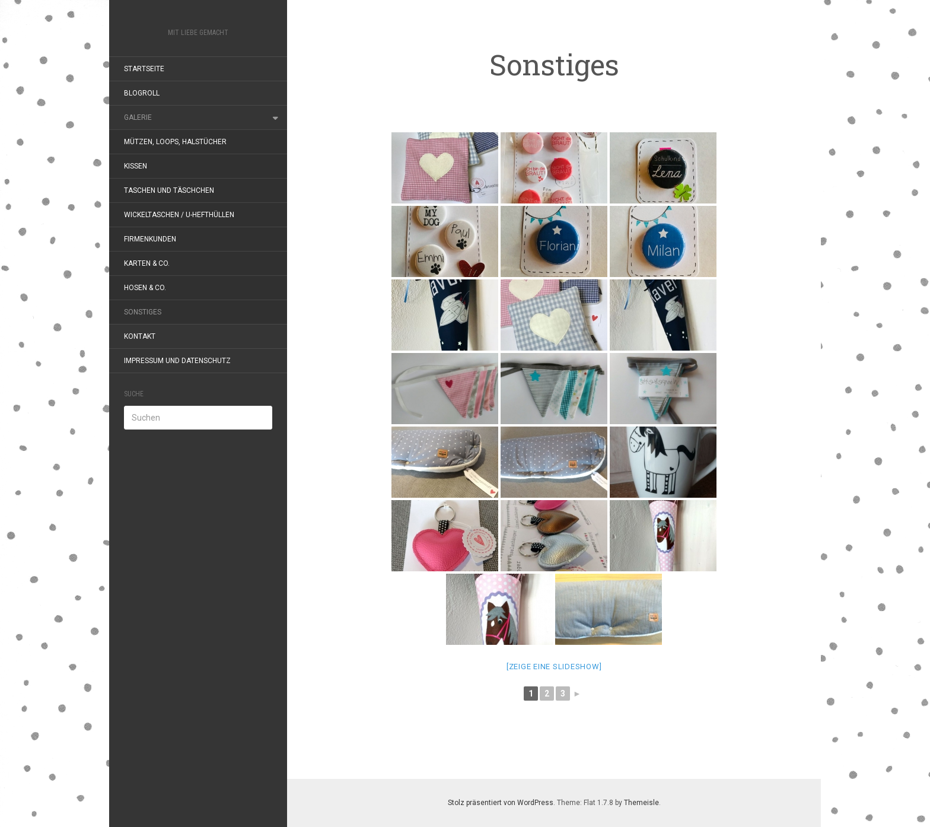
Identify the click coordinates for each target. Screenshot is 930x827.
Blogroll (142, 93)
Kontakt (139, 336)
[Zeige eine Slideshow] (554, 666)
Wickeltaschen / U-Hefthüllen (179, 215)
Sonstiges (142, 312)
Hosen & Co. (145, 288)
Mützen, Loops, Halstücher (175, 142)
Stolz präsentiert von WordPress (500, 803)
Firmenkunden (150, 239)
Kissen (135, 166)
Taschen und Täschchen (169, 190)
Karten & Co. (147, 263)
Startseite (144, 69)
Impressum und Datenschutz (177, 361)
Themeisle (641, 803)
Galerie (138, 117)
